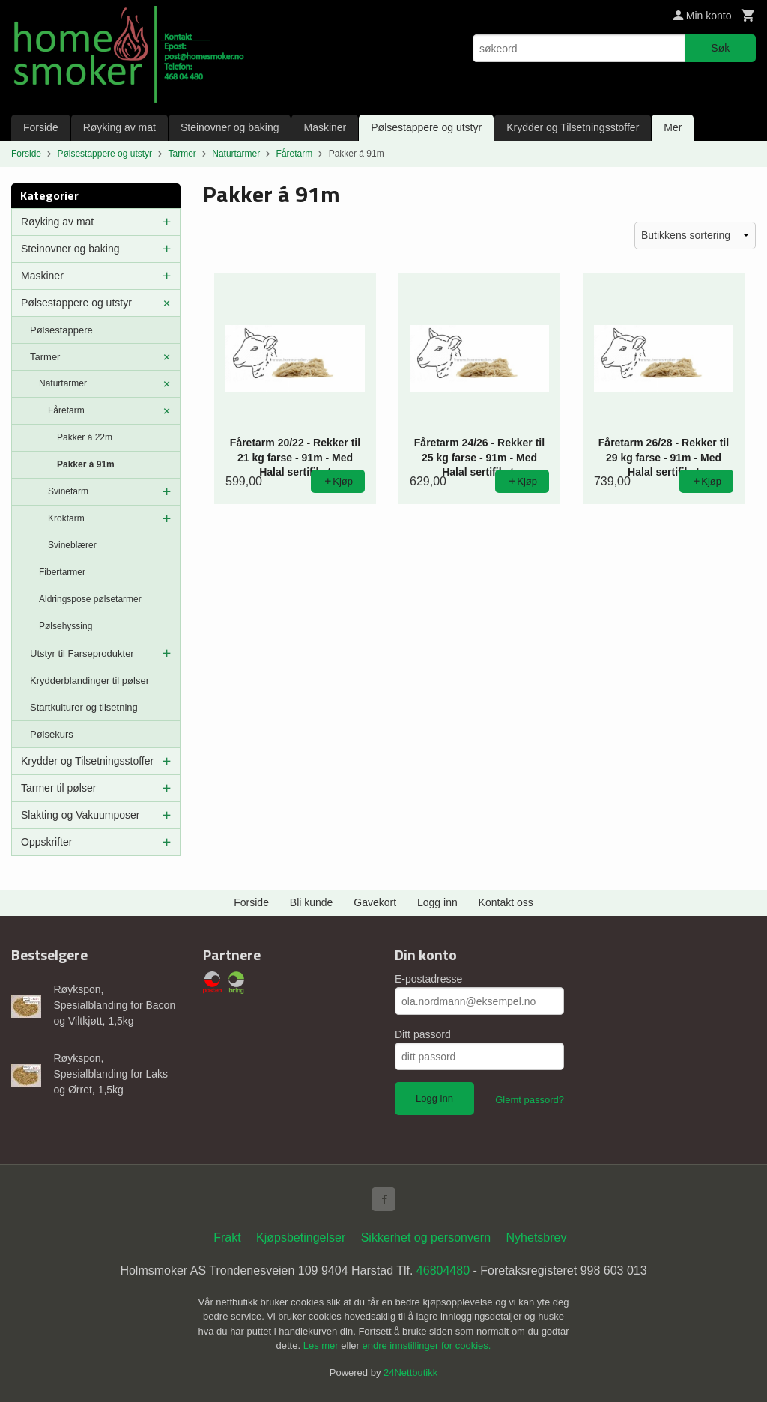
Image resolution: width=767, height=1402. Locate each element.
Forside (40, 127)
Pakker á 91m (86, 464)
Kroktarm (66, 518)
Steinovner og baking (230, 127)
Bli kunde (311, 902)
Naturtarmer (63, 383)
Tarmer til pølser (58, 788)
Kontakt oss (506, 902)
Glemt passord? (529, 1099)
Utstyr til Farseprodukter (82, 653)
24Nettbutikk (410, 1372)
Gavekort (375, 902)
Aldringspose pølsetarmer (90, 599)
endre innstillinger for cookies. (426, 1345)
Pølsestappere (61, 330)
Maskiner (324, 127)
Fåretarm (66, 410)
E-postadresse (428, 979)
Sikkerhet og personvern (426, 1237)
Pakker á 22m (84, 437)
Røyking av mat (119, 127)
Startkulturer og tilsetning (84, 707)
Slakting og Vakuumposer (80, 815)
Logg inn (437, 902)
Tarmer (45, 356)
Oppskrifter (46, 842)
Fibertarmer (62, 572)
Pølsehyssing (65, 626)
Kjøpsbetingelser (300, 1237)
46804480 (443, 1270)
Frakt (226, 1237)
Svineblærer (72, 545)
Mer (673, 127)
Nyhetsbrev (536, 1237)
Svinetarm (68, 491)
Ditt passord (423, 1034)
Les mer (322, 1345)
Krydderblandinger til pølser (89, 680)
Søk (720, 48)
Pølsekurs (51, 734)
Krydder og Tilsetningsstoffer (572, 127)
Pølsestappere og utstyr (426, 127)
